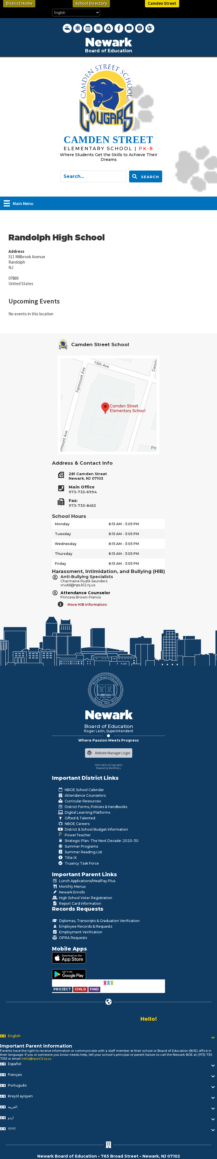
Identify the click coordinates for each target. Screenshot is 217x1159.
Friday (60, 563)
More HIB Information (87, 604)
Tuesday (63, 534)
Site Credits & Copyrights (109, 764)
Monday (62, 524)
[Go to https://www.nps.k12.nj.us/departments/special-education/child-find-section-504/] (62, 989)
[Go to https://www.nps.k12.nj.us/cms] (101, 148)
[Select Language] (76, 12)
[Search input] (93, 176)
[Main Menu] (18, 203)
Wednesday (66, 544)
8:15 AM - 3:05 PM (123, 524)
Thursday (63, 554)
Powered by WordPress (108, 768)
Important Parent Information (36, 1046)
